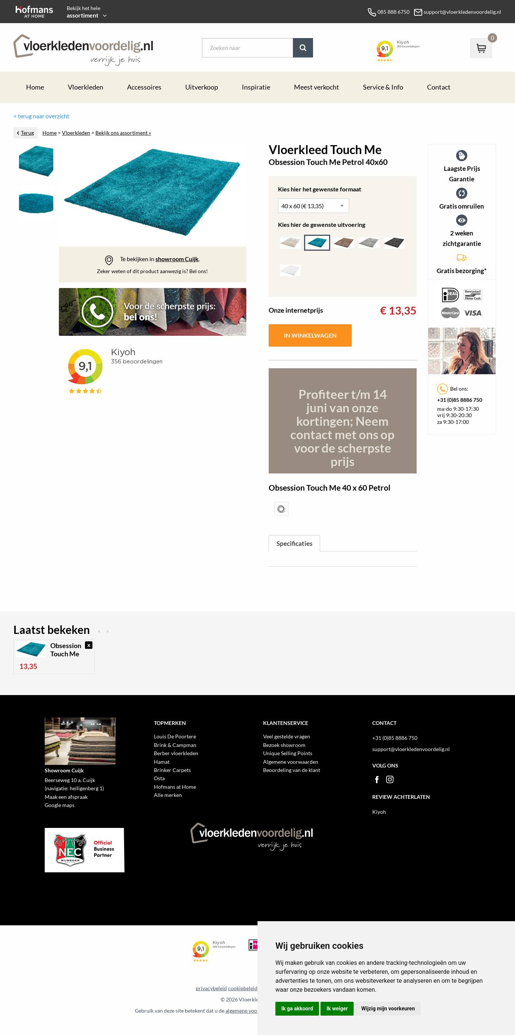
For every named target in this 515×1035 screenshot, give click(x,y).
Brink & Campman (175, 745)
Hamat (162, 762)
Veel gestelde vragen (286, 736)
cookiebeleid (243, 988)
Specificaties (294, 543)
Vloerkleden (85, 87)
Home (35, 87)
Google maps (60, 805)
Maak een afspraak (66, 797)
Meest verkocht (316, 87)
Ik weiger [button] (337, 1008)
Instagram (389, 779)
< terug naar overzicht (41, 115)
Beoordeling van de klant (291, 770)
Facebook (376, 779)
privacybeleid (211, 988)
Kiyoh (379, 812)
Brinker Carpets (172, 770)
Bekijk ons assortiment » (123, 133)
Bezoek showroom (284, 745)
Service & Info (383, 87)
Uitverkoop (201, 87)
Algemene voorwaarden (290, 762)
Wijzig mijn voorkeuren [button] (388, 1008)
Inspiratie (256, 87)
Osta (159, 778)
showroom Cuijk (177, 258)
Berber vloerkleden (176, 753)
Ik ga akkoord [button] (297, 1008)
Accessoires (144, 87)
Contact (439, 87)
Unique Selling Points (287, 753)
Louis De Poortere (175, 736)
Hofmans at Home (175, 787)
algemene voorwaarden (252, 1011)
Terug (27, 133)
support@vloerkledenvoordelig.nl (411, 749)
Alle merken (168, 795)
